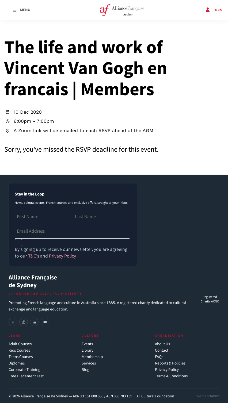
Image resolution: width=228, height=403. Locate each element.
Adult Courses (20, 344)
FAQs (159, 356)
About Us (162, 344)
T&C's (33, 256)
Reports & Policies (170, 363)
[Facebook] (13, 322)
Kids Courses (19, 350)
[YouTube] (45, 322)
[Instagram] (23, 322)
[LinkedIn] (34, 322)
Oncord (214, 396)
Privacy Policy (167, 369)
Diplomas (17, 363)
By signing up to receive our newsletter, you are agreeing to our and (71, 252)
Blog (85, 369)
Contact (161, 350)
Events (87, 344)
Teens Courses (21, 356)
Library (87, 350)
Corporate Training (24, 369)
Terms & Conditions (171, 376)
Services (89, 363)
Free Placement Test (26, 376)
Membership (92, 356)
